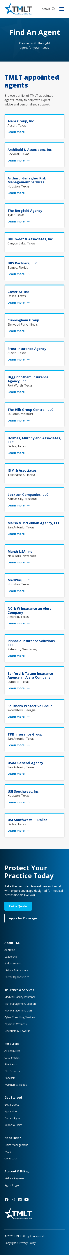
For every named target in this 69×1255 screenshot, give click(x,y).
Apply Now (10, 1111)
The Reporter (12, 1071)
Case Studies (12, 1057)
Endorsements (13, 963)
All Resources (12, 1050)
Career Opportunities (16, 977)
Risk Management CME (18, 1010)
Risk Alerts (10, 1064)
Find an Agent (12, 1118)
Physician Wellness (15, 1024)
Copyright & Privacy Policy (20, 1243)
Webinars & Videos (15, 1084)
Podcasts (9, 1078)
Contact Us (11, 1158)
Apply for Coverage (23, 918)
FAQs (7, 1151)
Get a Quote (18, 906)
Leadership (10, 956)
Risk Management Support (20, 1003)
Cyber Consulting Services (19, 1017)
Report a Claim (13, 1125)
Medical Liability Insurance (20, 997)
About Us (9, 950)
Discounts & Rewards (17, 1031)
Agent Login (11, 1185)
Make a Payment (14, 1178)
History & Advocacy (16, 970)
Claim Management (16, 1145)
